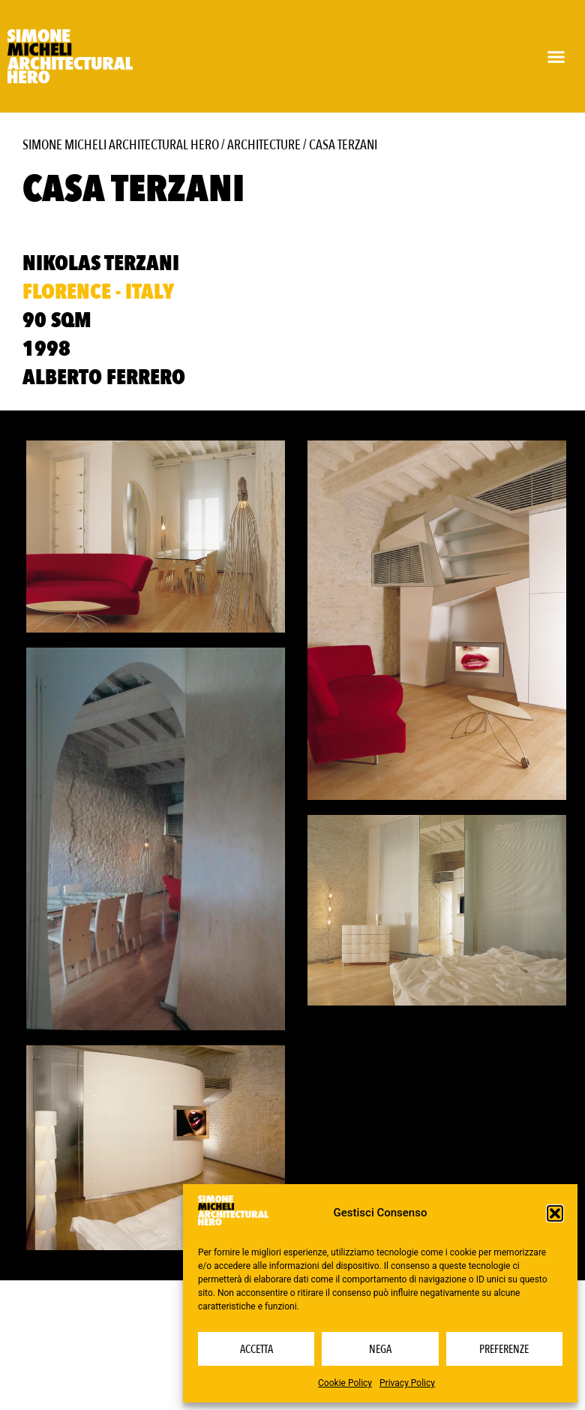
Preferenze (504, 1349)
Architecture (264, 145)
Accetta (256, 1349)
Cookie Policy (345, 1383)
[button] (555, 1213)
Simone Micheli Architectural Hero (120, 145)
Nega (380, 1349)
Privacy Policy (407, 1383)
